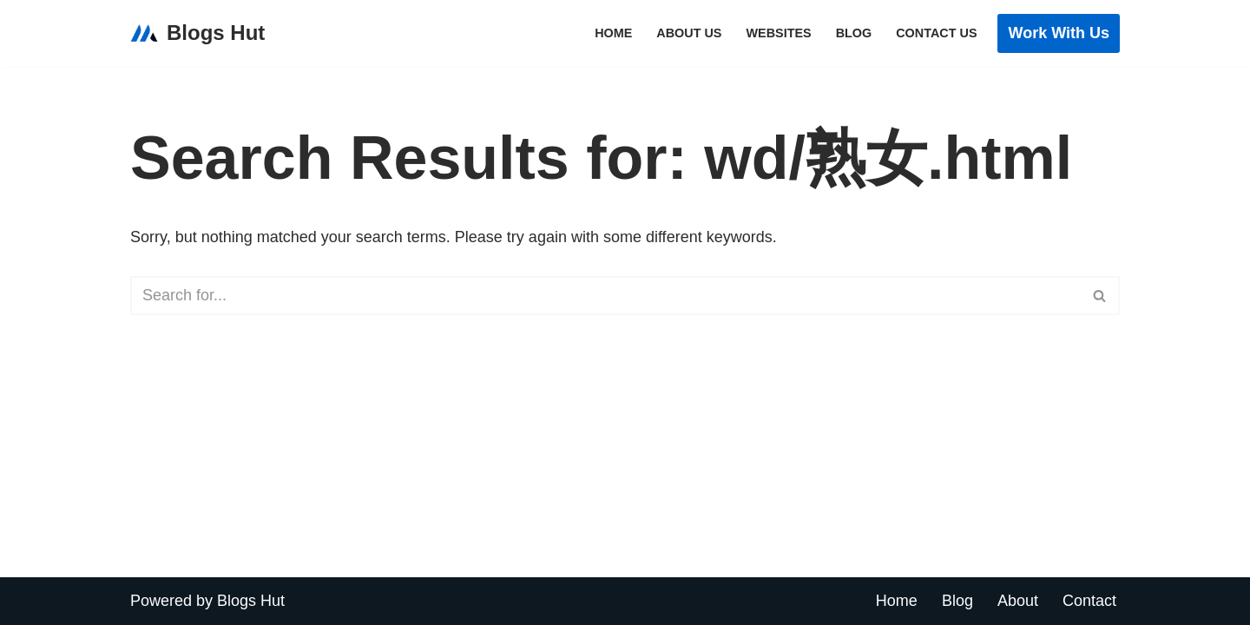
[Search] (605, 295)
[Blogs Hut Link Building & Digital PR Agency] (197, 33)
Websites (778, 33)
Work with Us (1058, 33)
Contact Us (936, 33)
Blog (854, 33)
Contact (1089, 600)
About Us (688, 33)
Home (613, 33)
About (1017, 600)
